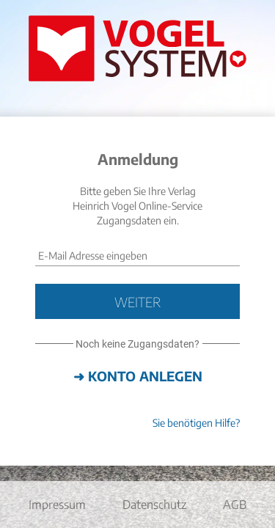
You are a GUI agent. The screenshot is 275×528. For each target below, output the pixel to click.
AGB (234, 504)
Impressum (57, 504)
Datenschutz (154, 504)
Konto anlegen (145, 376)
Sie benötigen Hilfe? (196, 423)
